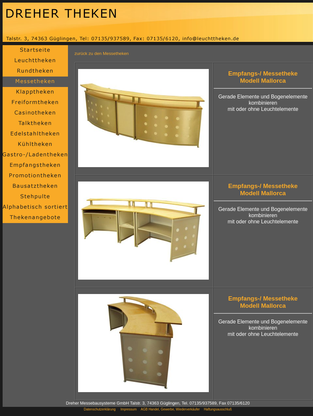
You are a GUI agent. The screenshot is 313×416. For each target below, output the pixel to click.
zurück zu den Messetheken (101, 53)
